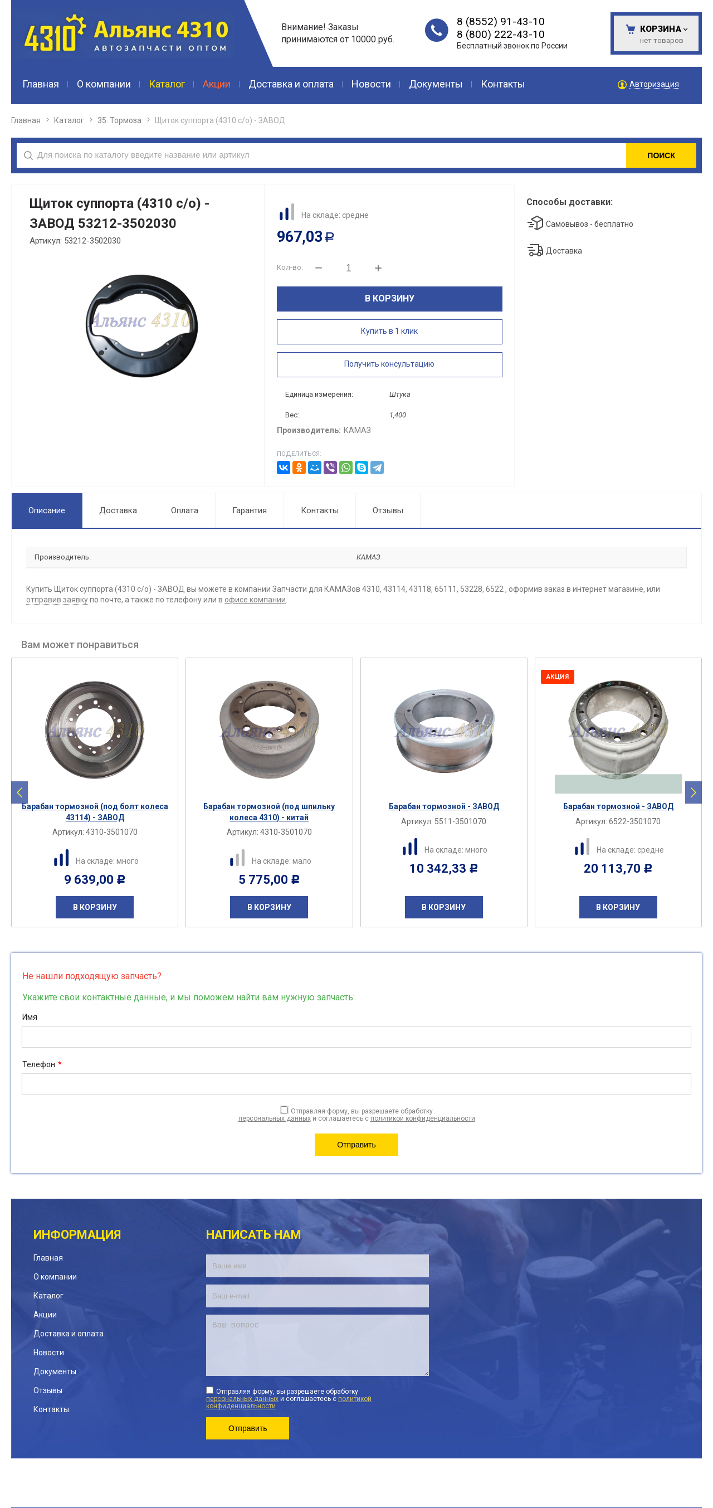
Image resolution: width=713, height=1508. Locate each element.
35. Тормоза (119, 120)
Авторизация (654, 84)
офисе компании (255, 599)
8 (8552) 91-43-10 (501, 21)
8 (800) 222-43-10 (501, 34)
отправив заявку (57, 599)
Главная (26, 120)
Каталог (69, 120)
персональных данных (274, 1118)
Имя (29, 1017)
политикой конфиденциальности (422, 1118)
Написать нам (253, 1235)
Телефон (42, 1065)
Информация (77, 1235)
